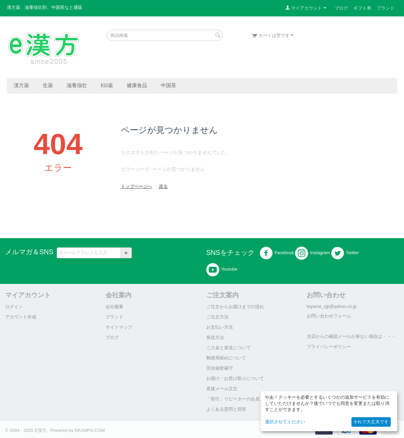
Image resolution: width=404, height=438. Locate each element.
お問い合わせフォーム (329, 315)
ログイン (14, 306)
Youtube (221, 269)
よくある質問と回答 (226, 409)
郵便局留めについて (226, 357)
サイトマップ (119, 327)
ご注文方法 (217, 316)
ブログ (341, 8)
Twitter (345, 253)
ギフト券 (362, 8)
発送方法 (215, 337)
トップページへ (136, 186)
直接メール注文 (221, 388)
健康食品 (137, 85)
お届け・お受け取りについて (235, 378)
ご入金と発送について (228, 347)
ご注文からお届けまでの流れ (235, 306)
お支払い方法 (219, 327)
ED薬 (107, 85)
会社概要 (114, 306)
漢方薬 (21, 85)
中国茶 (168, 85)
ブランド (385, 8)
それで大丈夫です (371, 421)
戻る (163, 186)
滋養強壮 (77, 85)
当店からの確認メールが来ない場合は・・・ (351, 336)
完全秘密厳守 (219, 368)
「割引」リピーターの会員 (233, 398)
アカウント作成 (20, 316)
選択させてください (285, 421)
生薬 (48, 85)
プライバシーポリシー (329, 346)
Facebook (277, 253)
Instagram (312, 253)
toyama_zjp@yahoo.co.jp (332, 306)
